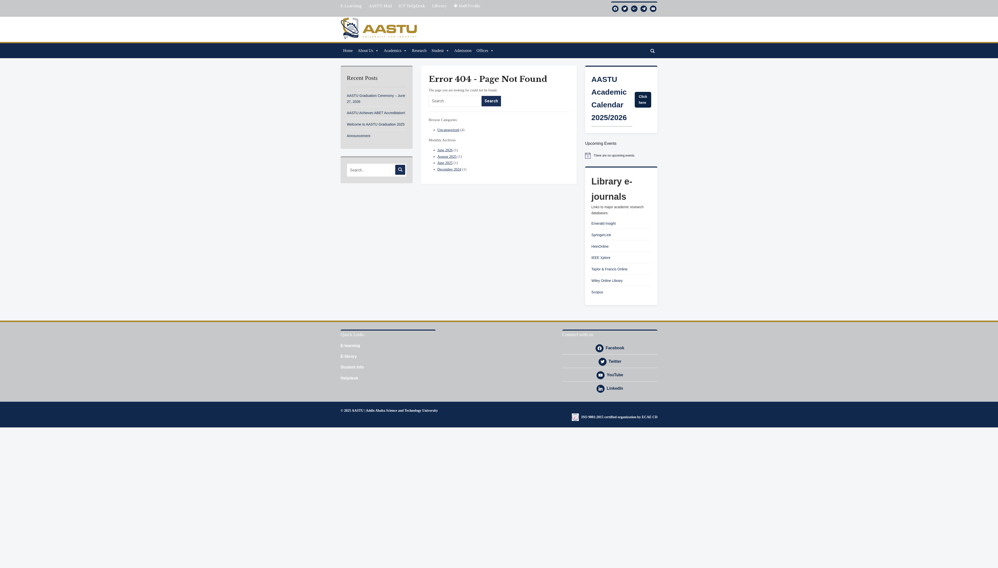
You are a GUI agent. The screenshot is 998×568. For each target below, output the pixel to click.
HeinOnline (600, 246)
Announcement (358, 136)
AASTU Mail (380, 6)
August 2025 (447, 157)
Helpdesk (349, 378)
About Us (368, 51)
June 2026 (445, 150)
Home (348, 50)
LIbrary (439, 6)
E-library (349, 356)
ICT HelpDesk (412, 6)
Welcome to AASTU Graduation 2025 (376, 124)
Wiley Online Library (607, 281)
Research (419, 50)
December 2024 (449, 169)
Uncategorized (448, 130)
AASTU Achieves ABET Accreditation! (376, 113)
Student (440, 51)
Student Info (352, 367)
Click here (643, 100)
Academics (395, 51)
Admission (463, 50)
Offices (485, 51)
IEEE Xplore (600, 258)
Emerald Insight (603, 223)
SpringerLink (601, 235)
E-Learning (351, 6)
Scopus (597, 292)
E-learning (350, 346)
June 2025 (445, 163)
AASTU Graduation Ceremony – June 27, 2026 (376, 99)
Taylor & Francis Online (609, 269)
